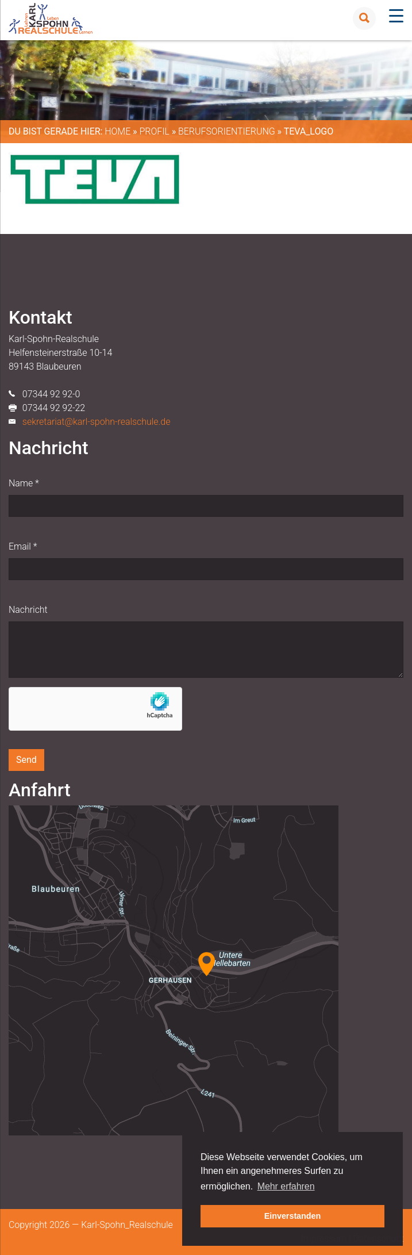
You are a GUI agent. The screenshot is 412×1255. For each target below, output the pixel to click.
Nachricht (28, 609)
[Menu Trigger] (396, 16)
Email (23, 546)
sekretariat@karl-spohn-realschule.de (96, 421)
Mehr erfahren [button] (286, 1186)
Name (24, 483)
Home (117, 131)
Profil (154, 131)
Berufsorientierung (226, 131)
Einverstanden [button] (292, 1216)
